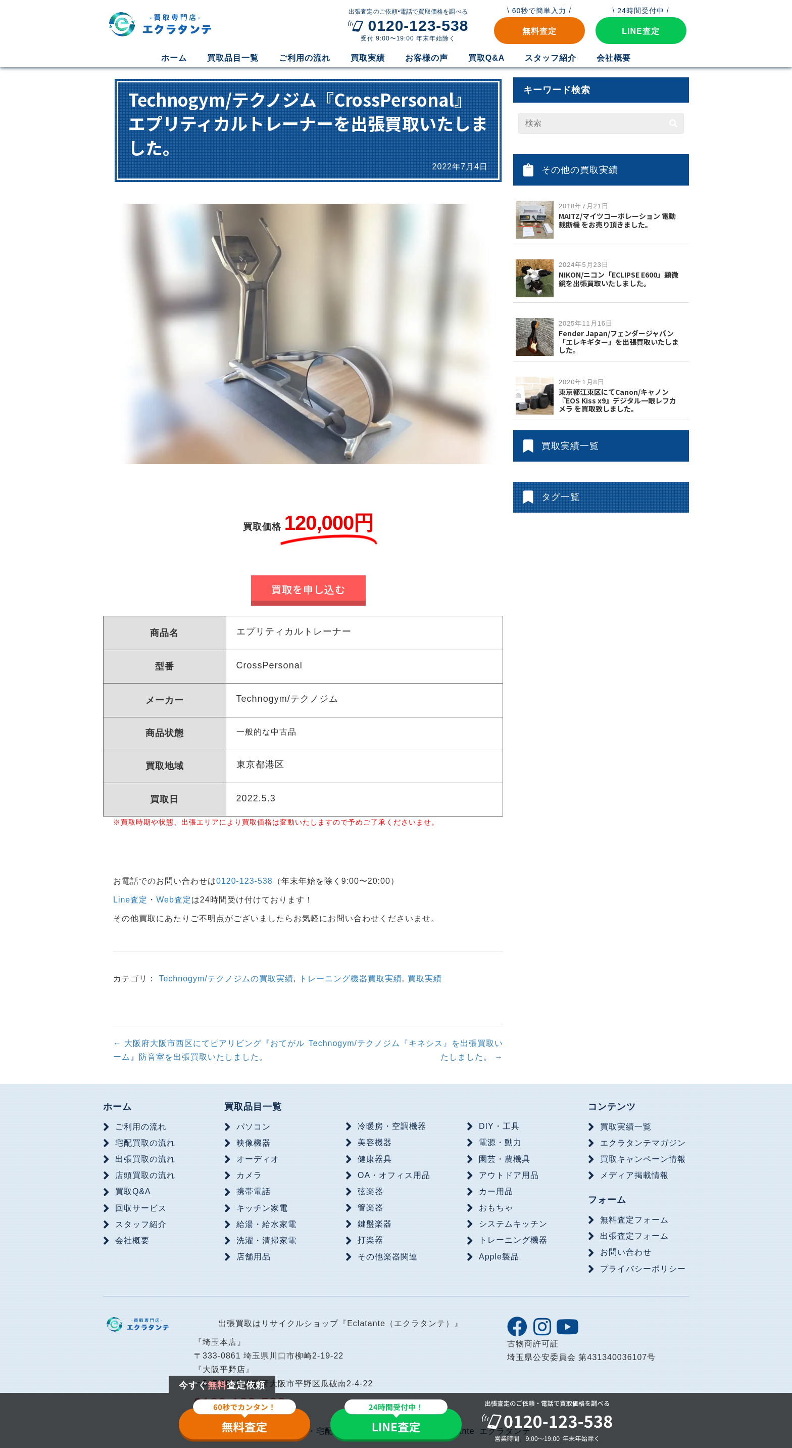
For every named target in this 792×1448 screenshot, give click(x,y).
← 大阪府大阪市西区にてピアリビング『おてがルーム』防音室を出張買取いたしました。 (209, 1050)
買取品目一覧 (253, 1107)
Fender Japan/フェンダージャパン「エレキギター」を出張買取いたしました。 (619, 341)
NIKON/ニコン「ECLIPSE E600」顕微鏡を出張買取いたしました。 (618, 278)
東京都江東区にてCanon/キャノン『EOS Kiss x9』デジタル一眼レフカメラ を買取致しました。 (617, 400)
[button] (539, 30)
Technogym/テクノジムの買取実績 (226, 978)
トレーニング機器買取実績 (350, 978)
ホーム (117, 1107)
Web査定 (173, 899)
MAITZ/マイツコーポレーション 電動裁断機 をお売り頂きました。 (617, 220)
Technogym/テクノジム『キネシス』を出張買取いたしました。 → (406, 1050)
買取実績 (425, 978)
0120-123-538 (244, 881)
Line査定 (130, 899)
